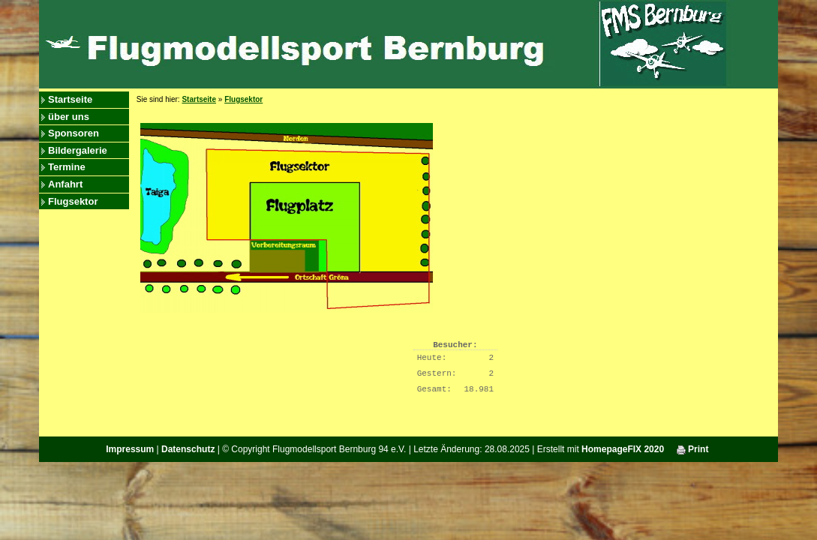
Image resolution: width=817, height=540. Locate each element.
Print (693, 449)
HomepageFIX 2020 (622, 449)
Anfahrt (65, 184)
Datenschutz (188, 449)
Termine (67, 166)
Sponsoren (73, 133)
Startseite (70, 99)
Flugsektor (73, 201)
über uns (68, 116)
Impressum (130, 449)
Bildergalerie (77, 150)
